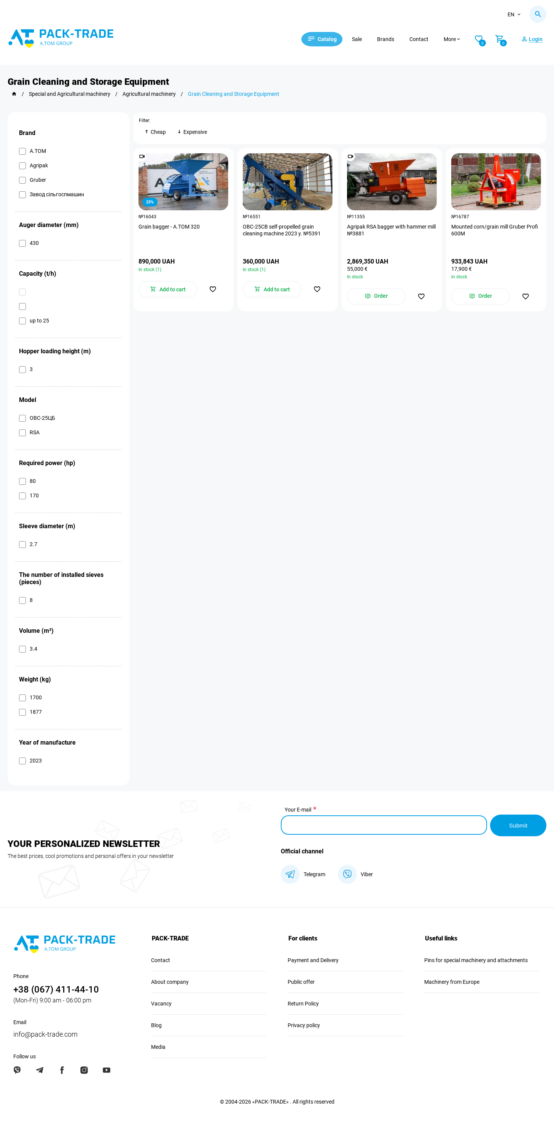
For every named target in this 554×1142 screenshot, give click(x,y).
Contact (423, 39)
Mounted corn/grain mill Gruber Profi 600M (495, 230)
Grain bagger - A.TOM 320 (169, 227)
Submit (517, 824)
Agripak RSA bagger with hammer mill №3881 (391, 230)
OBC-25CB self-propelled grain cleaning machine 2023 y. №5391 (282, 230)
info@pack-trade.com (45, 1033)
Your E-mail (298, 810)
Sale (361, 39)
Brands (390, 39)
